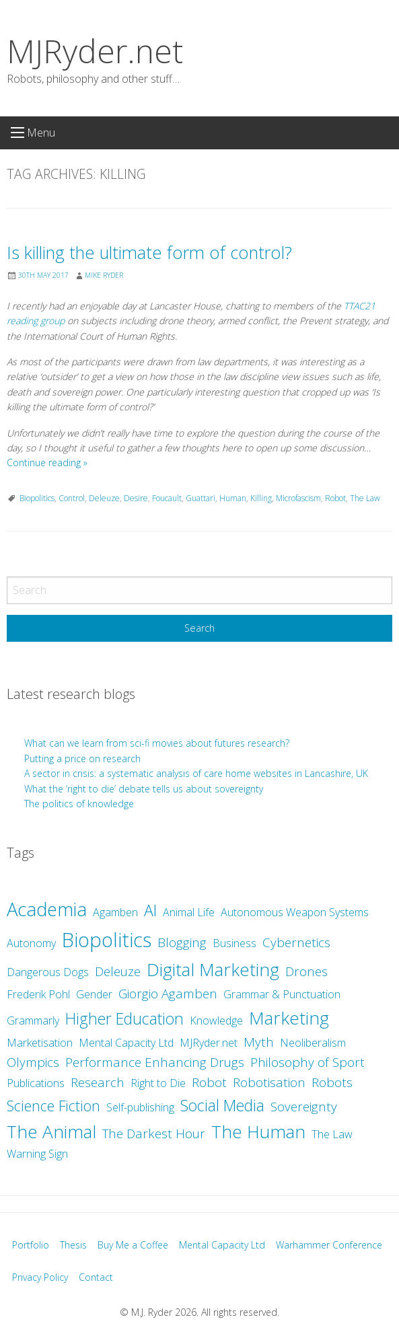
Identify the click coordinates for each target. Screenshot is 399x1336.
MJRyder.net (95, 51)
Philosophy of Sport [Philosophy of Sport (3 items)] (307, 1062)
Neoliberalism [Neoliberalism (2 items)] (313, 1042)
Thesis (73, 1244)
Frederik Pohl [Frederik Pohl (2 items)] (38, 994)
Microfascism (298, 498)
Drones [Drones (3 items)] (306, 971)
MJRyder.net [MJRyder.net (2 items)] (209, 1042)
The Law (365, 498)
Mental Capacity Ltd (222, 1244)
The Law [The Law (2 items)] (332, 1134)
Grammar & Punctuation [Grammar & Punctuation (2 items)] (281, 994)
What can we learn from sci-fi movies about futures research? (158, 743)
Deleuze (104, 498)
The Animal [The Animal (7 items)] (51, 1131)
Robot (335, 498)
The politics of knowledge (79, 803)
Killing (261, 498)
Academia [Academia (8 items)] (47, 909)
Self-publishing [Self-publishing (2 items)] (140, 1107)
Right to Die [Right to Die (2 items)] (158, 1083)
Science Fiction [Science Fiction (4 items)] (53, 1105)
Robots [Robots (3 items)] (332, 1082)
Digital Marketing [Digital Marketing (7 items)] (213, 969)
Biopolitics (37, 498)
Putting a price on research (82, 758)
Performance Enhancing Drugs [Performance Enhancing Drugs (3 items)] (154, 1062)
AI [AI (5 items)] (150, 910)
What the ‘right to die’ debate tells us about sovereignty (143, 788)
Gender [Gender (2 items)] (94, 994)
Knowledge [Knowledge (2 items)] (216, 1020)
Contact (96, 1277)
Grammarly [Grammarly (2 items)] (33, 1020)
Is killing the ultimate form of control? (149, 252)
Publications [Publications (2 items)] (36, 1083)
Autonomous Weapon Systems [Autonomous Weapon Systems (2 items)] (295, 912)
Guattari (200, 498)
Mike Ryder (104, 275)
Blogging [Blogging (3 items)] (182, 942)
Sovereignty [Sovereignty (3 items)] (303, 1106)
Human (232, 498)
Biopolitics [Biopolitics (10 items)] (106, 939)
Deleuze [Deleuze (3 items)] (118, 971)
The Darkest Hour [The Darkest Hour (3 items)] (153, 1133)
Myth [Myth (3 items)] (259, 1042)
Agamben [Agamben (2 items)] (115, 912)
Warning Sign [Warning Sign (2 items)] (37, 1153)
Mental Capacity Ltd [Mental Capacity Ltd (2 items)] (126, 1042)
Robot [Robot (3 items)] (209, 1082)
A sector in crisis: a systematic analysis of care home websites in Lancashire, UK (196, 773)
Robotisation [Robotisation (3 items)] (269, 1082)
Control (72, 498)
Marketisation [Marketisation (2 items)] (40, 1042)
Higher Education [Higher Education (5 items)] (124, 1018)
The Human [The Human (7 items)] (258, 1131)
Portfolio (30, 1244)
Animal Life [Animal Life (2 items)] (189, 912)
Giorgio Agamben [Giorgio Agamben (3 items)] (167, 993)
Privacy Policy (40, 1277)
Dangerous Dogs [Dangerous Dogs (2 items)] (48, 972)
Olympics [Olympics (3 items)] (33, 1062)
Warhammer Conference (329, 1244)
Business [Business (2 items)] (234, 943)
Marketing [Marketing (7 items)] (289, 1018)
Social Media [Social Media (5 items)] (222, 1105)
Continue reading (47, 462)
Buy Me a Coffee (133, 1244)
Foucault (167, 498)
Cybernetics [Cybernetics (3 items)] (296, 942)
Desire (136, 498)
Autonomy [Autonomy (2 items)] (31, 943)
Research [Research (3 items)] (97, 1082)
